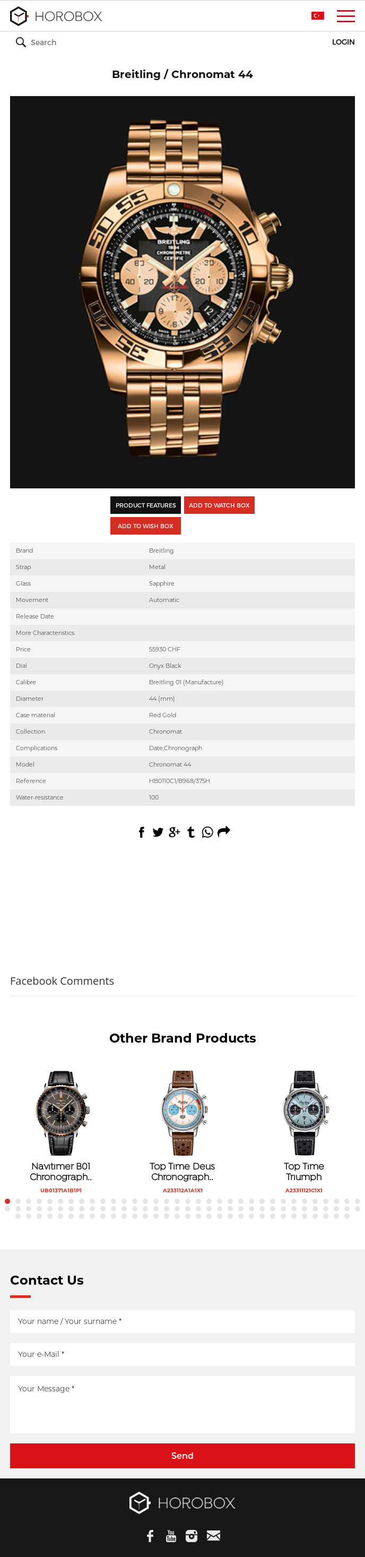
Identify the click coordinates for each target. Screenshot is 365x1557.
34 (357, 1201)
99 (336, 1216)
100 (347, 1216)
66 (336, 1208)
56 (230, 1208)
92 (262, 1216)
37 (28, 1208)
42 (81, 1208)
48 (145, 1208)
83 (166, 1216)
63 (304, 1208)
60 (272, 1208)
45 (113, 1208)
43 (92, 1208)
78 (113, 1216)
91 (251, 1216)
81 (145, 1216)
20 (209, 1201)
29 (304, 1201)
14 (145, 1201)
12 (124, 1201)
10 (103, 1201)
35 (7, 1208)
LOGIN (343, 42)
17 (177, 1201)
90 (241, 1216)
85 (187, 1216)
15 (156, 1201)
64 (315, 1208)
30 (315, 1201)
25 (262, 1201)
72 (50, 1216)
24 (251, 1201)
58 (251, 1208)
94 (283, 1216)
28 (294, 1201)
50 (166, 1208)
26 (272, 1201)
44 (103, 1208)
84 (177, 1216)
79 (124, 1216)
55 (219, 1208)
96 (304, 1216)
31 (325, 1201)
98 (325, 1216)
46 (124, 1208)
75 (81, 1216)
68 (357, 1208)
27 (283, 1201)
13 (134, 1201)
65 (325, 1208)
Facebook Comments (62, 981)
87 (209, 1216)
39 (50, 1208)
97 (315, 1216)
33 (347, 1201)
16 (166, 1201)
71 (39, 1216)
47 (134, 1208)
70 (28, 1216)
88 (219, 1216)
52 (187, 1208)
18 (187, 1201)
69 (18, 1216)
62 (294, 1208)
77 (103, 1216)
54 (209, 1208)
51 (177, 1208)
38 (39, 1208)
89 (230, 1216)
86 (198, 1216)
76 (92, 1216)
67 (347, 1208)
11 (113, 1201)
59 (262, 1208)
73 (60, 1216)
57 (241, 1208)
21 (219, 1201)
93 (272, 1216)
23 (241, 1201)
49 (156, 1208)
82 (156, 1216)
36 (18, 1208)
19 (198, 1201)
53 (198, 1208)
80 (134, 1216)
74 (71, 1216)
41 (71, 1208)
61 (283, 1208)
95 (294, 1216)
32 (336, 1201)
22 (230, 1201)
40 (60, 1208)
